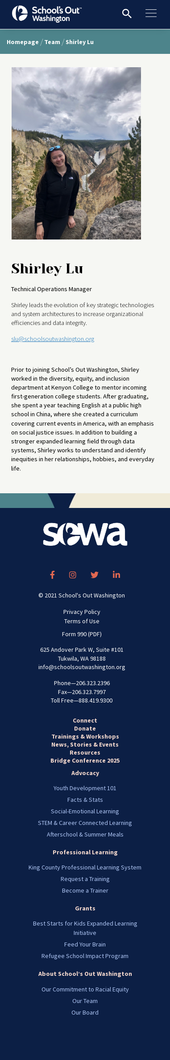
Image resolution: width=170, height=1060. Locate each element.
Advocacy (85, 773)
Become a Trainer (85, 890)
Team (52, 42)
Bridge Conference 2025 (85, 760)
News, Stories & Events (85, 744)
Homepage (23, 42)
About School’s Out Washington (85, 974)
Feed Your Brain (85, 944)
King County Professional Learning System (85, 867)
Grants (85, 908)
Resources (85, 752)
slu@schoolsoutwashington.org (52, 339)
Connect (85, 720)
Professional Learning (85, 852)
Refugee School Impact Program (85, 956)
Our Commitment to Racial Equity (85, 989)
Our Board (85, 1012)
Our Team (85, 1001)
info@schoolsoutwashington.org (81, 667)
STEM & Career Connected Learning (85, 823)
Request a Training (85, 879)
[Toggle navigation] (155, 13)
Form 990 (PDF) (82, 634)
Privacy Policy (81, 612)
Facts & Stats (85, 800)
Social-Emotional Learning (85, 811)
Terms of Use (82, 621)
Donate (85, 728)
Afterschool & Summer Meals (85, 834)
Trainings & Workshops (85, 736)
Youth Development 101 (85, 788)
